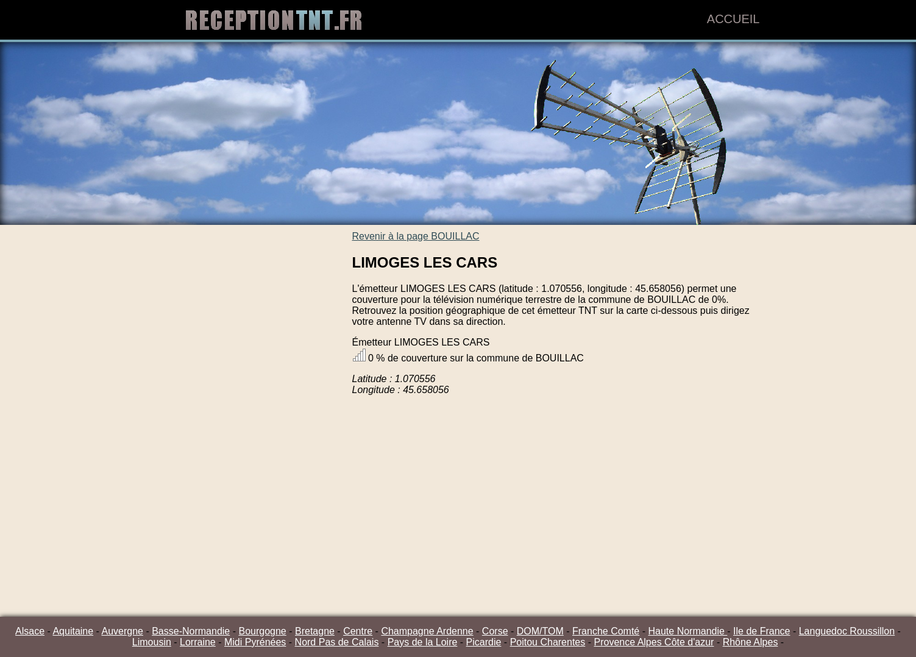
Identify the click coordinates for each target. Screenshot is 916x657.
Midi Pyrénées (255, 642)
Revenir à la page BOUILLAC (416, 236)
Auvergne (122, 631)
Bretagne (315, 631)
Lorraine (198, 642)
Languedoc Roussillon (847, 631)
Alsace (29, 631)
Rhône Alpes (750, 642)
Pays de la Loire (423, 642)
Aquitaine (72, 631)
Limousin (151, 642)
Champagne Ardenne (427, 631)
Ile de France (761, 631)
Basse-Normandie (191, 631)
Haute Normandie (687, 631)
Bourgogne (262, 631)
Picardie (484, 642)
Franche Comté (605, 631)
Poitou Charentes (548, 642)
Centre (357, 631)
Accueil (733, 19)
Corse (495, 631)
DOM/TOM (540, 631)
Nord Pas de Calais (337, 642)
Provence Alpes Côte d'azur (654, 642)
